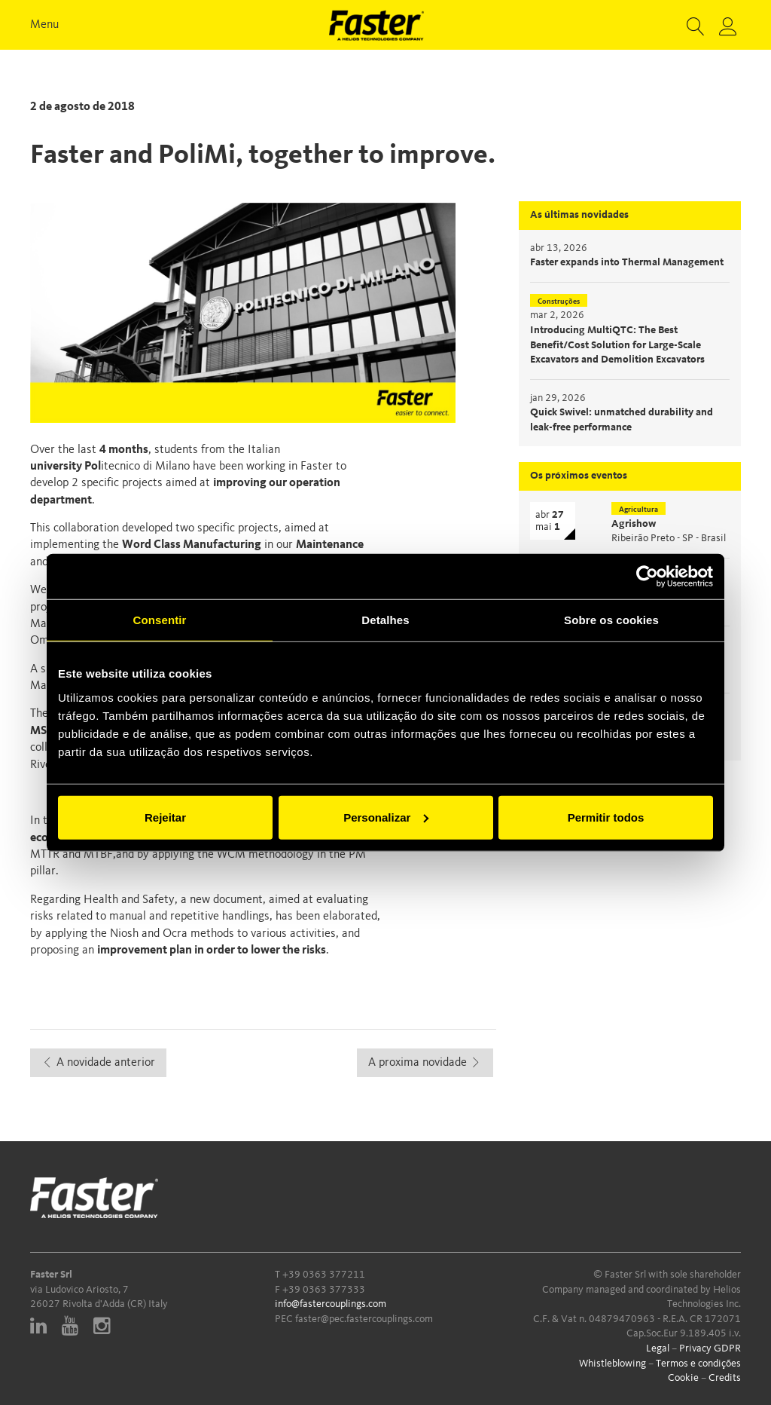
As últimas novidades (579, 215)
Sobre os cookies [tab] (611, 620)
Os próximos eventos (578, 475)
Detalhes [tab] (385, 620)
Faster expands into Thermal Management (627, 262)
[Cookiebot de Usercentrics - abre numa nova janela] (647, 576)
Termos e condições (698, 1363)
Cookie (683, 1378)
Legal (657, 1348)
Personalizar (385, 816)
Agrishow (633, 524)
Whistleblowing (612, 1363)
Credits (725, 1378)
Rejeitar (165, 816)
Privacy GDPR (710, 1348)
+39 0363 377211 (323, 1274)
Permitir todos (606, 816)
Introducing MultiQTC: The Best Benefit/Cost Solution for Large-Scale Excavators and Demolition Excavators (617, 345)
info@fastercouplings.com (330, 1304)
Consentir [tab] (160, 620)
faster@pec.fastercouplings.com (364, 1319)
